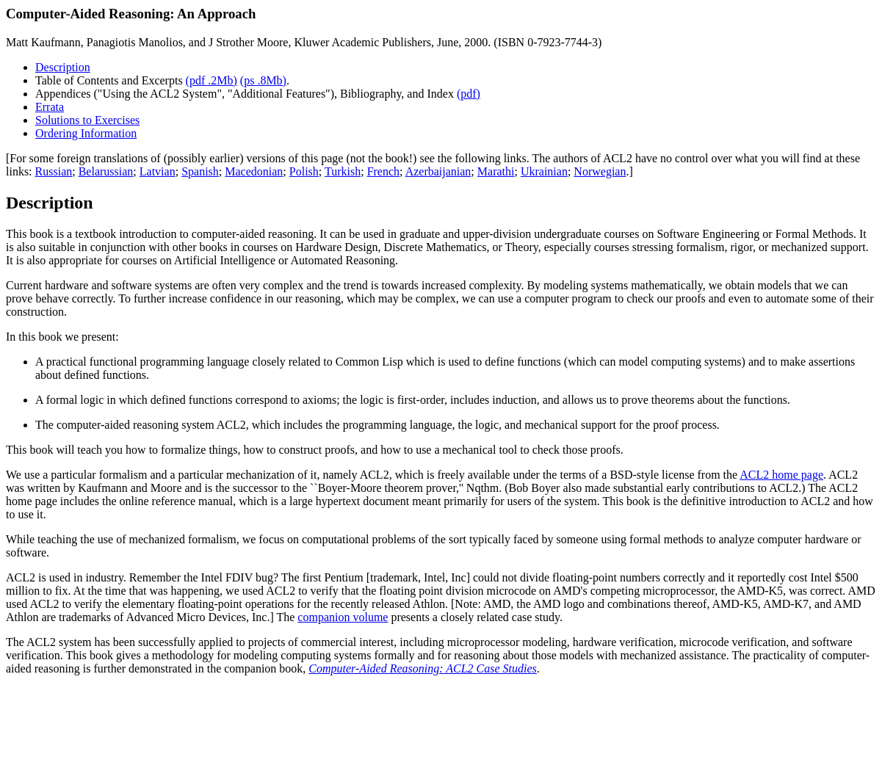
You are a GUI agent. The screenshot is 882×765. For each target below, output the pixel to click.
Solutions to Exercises (87, 120)
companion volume (342, 617)
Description (62, 67)
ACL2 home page (781, 474)
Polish (304, 171)
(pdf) (468, 93)
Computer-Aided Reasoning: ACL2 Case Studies (422, 668)
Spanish (200, 171)
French (383, 171)
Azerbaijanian (438, 171)
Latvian (158, 171)
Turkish (343, 171)
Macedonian (254, 171)
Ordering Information (86, 133)
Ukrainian (544, 171)
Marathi (496, 171)
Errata (49, 107)
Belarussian (106, 171)
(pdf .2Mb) (211, 80)
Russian (54, 171)
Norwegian (600, 171)
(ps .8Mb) (263, 80)
